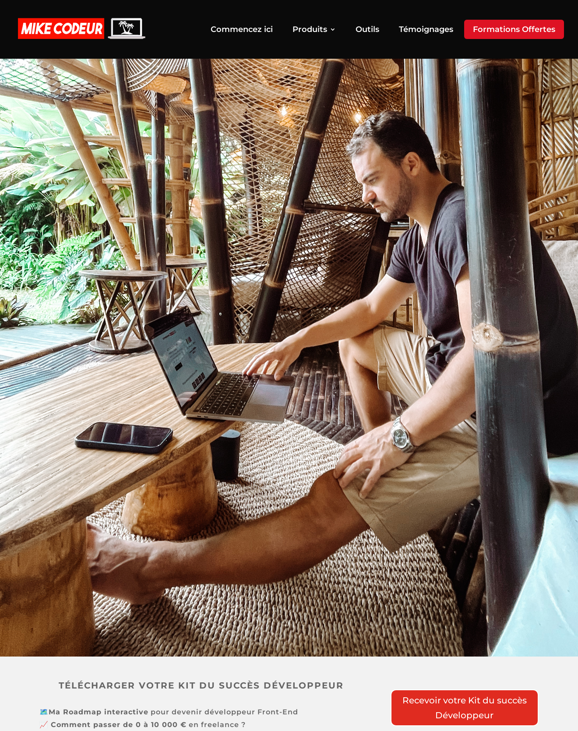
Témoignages (426, 30)
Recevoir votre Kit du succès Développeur (464, 707)
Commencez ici (242, 30)
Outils (367, 30)
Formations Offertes (514, 29)
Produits (310, 30)
